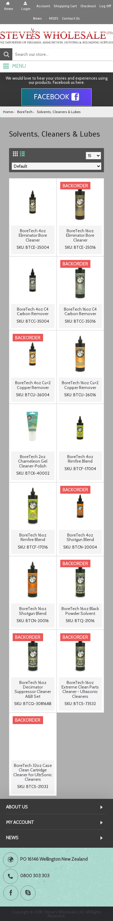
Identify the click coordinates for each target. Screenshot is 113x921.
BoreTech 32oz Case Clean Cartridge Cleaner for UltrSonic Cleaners (32, 772)
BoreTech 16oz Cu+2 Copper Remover (80, 385)
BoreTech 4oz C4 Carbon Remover (33, 311)
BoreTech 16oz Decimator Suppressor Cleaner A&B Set (32, 689)
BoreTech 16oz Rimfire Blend (32, 537)
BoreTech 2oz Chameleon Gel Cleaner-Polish (32, 461)
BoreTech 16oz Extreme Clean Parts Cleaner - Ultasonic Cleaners (80, 689)
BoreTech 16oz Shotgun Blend (32, 611)
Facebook (56, 97)
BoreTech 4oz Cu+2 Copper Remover (33, 385)
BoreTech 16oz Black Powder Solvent (80, 611)
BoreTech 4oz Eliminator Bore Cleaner (33, 235)
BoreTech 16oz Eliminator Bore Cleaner (80, 235)
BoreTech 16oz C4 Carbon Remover (80, 311)
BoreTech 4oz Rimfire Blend (80, 459)
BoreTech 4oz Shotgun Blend (80, 537)
